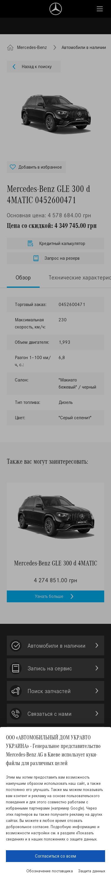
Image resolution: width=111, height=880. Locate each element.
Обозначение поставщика (49, 871)
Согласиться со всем (55, 856)
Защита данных (91, 871)
